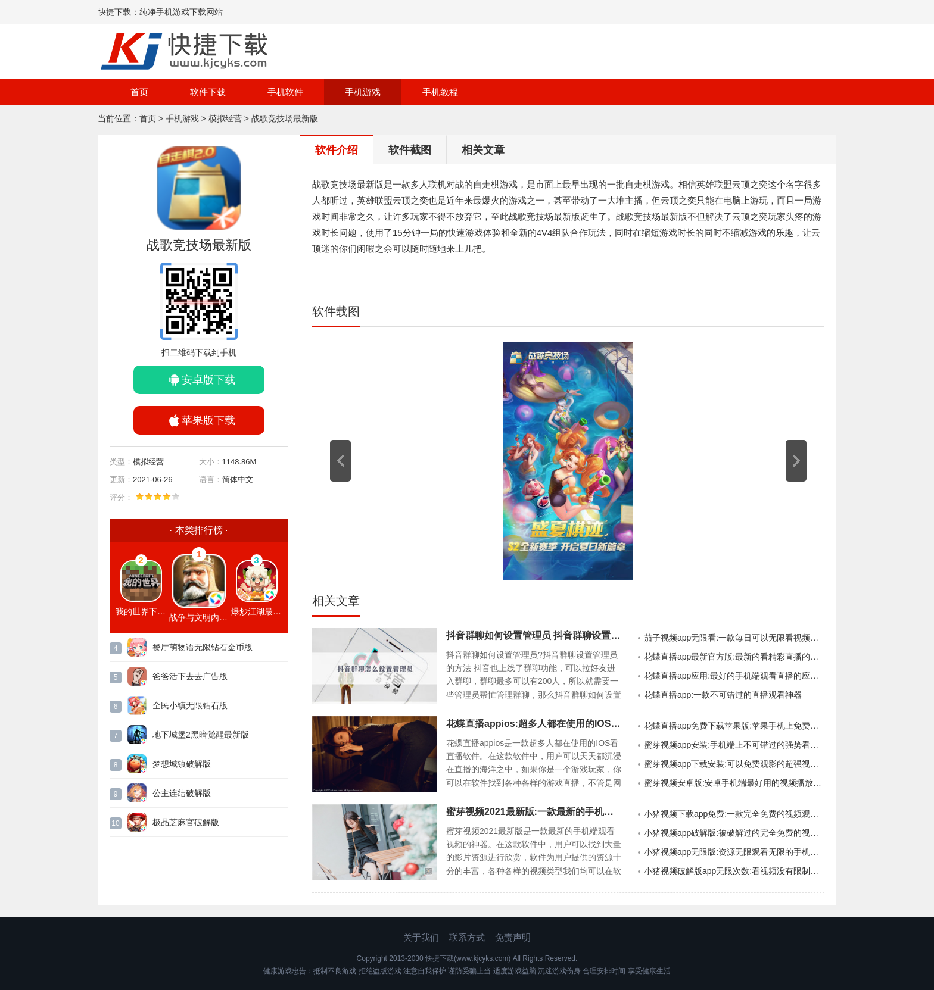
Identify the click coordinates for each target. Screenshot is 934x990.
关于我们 (421, 937)
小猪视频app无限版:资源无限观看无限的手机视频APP (734, 852)
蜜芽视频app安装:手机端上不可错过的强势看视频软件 (734, 744)
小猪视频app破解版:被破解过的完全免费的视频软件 (734, 833)
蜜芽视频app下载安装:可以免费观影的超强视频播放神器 (734, 764)
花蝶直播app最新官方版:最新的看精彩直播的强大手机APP (734, 656)
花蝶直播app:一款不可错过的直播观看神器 (723, 694)
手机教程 (440, 92)
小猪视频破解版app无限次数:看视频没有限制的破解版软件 (734, 871)
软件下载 (208, 92)
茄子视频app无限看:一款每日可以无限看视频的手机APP (734, 637)
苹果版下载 (208, 420)
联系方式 (467, 937)
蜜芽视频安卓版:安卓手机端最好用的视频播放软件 (734, 783)
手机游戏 (363, 92)
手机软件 (285, 92)
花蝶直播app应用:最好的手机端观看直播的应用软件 (734, 675)
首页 (139, 92)
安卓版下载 (208, 380)
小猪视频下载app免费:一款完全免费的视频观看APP (734, 814)
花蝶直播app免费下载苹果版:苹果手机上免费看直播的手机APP (734, 725)
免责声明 (513, 937)
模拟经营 (225, 118)
